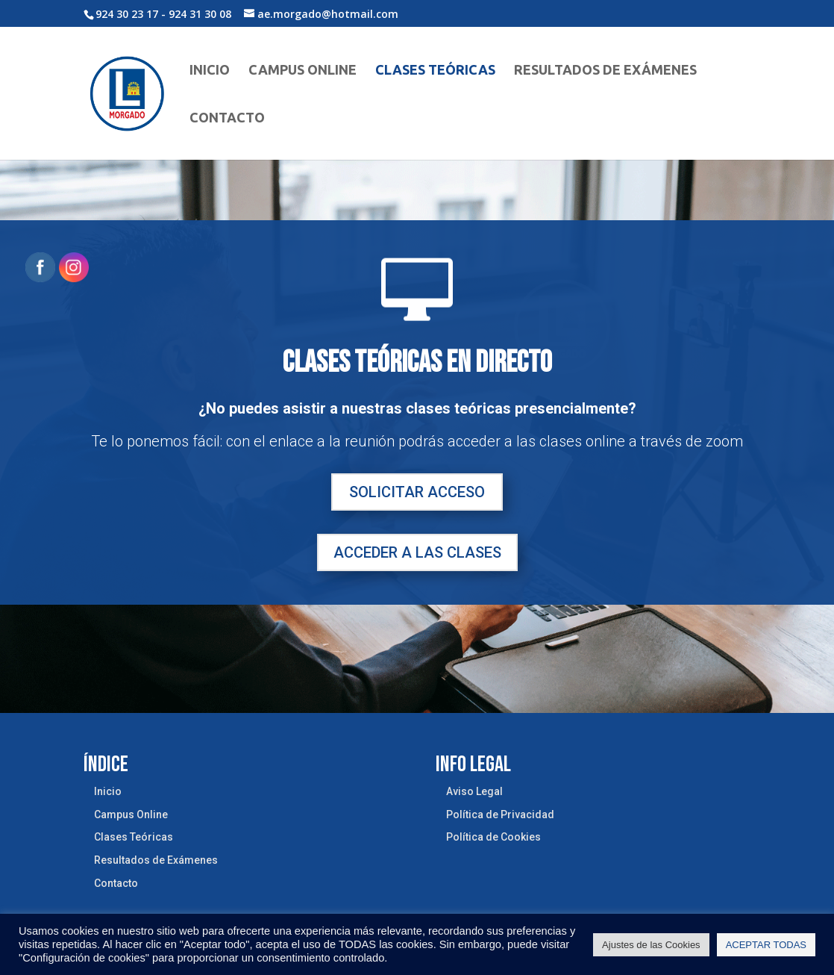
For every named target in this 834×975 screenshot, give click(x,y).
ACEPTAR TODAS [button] (766, 944)
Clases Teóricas (435, 70)
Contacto (227, 118)
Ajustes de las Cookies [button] (651, 944)
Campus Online (302, 70)
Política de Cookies (493, 837)
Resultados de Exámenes (605, 70)
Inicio (209, 70)
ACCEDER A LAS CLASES (417, 552)
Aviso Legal (474, 791)
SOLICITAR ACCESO (417, 492)
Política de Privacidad (500, 814)
